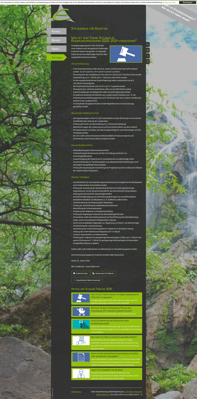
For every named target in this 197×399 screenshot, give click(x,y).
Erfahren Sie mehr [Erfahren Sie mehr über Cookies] (169, 2)
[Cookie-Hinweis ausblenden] (187, 2)
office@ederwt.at (103, 395)
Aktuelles (57, 57)
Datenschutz (76, 392)
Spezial (56, 49)
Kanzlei (56, 31)
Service (56, 40)
